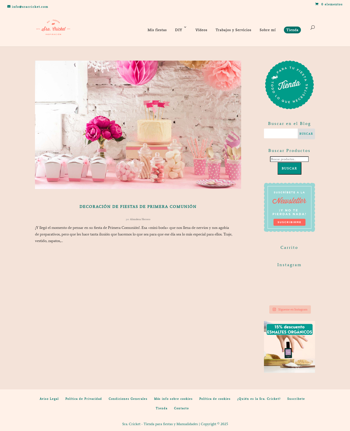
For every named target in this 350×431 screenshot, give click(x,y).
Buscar (289, 168)
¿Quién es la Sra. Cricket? (259, 399)
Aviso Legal (49, 399)
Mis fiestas (157, 30)
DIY (178, 30)
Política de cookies (215, 399)
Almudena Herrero (140, 219)
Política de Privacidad (83, 399)
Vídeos (201, 30)
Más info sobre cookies (173, 399)
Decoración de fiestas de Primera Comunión (138, 206)
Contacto (181, 408)
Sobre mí (268, 30)
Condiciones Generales (128, 399)
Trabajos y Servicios (233, 30)
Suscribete (296, 399)
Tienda (161, 408)
